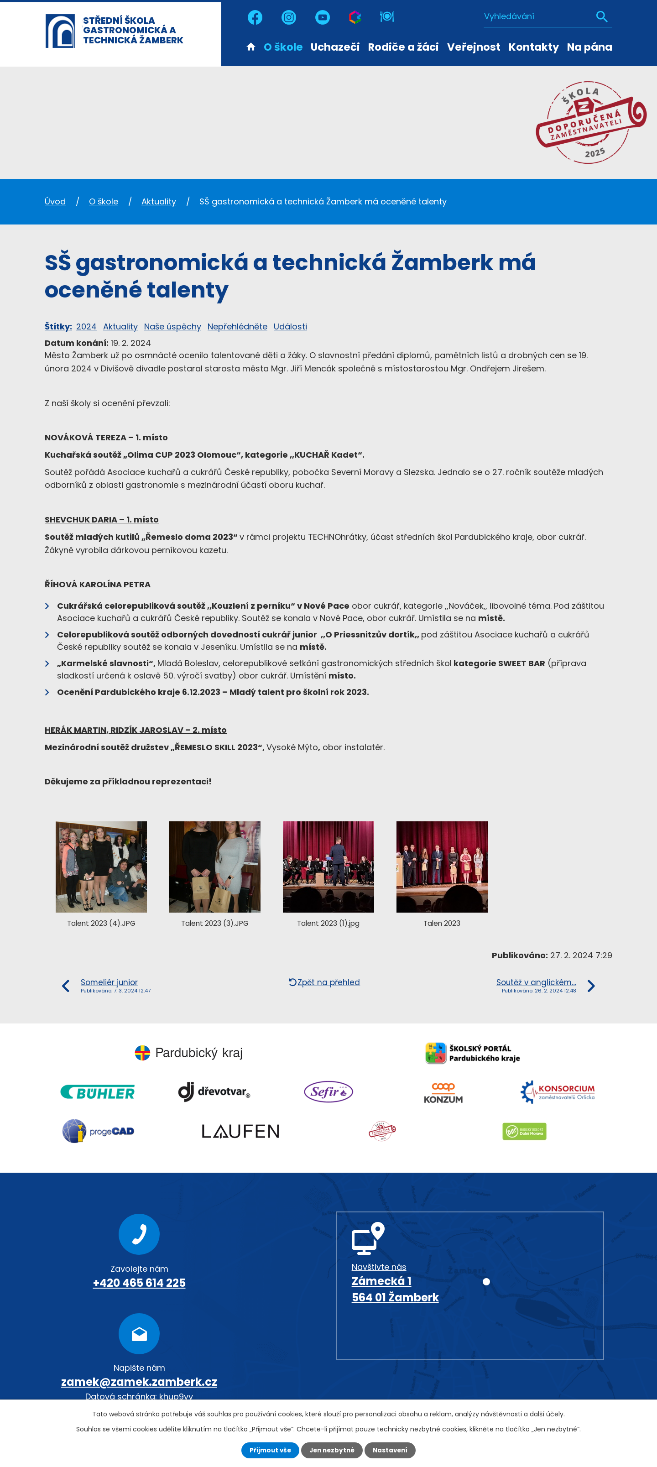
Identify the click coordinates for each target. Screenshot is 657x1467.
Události (290, 326)
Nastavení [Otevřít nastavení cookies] (392, 1450)
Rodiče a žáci (403, 47)
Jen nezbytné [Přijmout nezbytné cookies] (332, 1450)
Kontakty (534, 47)
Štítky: (58, 326)
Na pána (589, 47)
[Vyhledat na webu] (548, 16)
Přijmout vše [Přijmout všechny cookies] (268, 1450)
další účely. (547, 1413)
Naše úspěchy (172, 326)
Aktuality (158, 201)
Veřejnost (474, 47)
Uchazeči (335, 47)
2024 (86, 326)
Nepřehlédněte (237, 326)
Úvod (251, 46)
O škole (283, 47)
